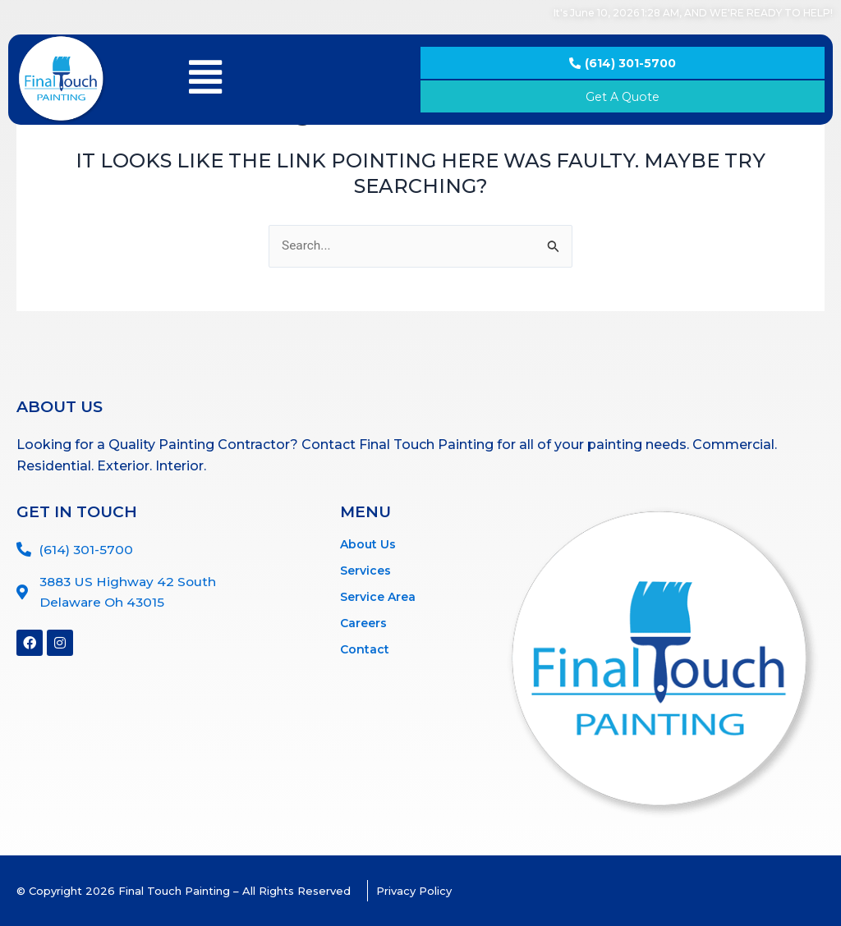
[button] (205, 77)
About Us (368, 544)
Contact (364, 649)
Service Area (378, 596)
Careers (363, 623)
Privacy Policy (415, 890)
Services (365, 570)
